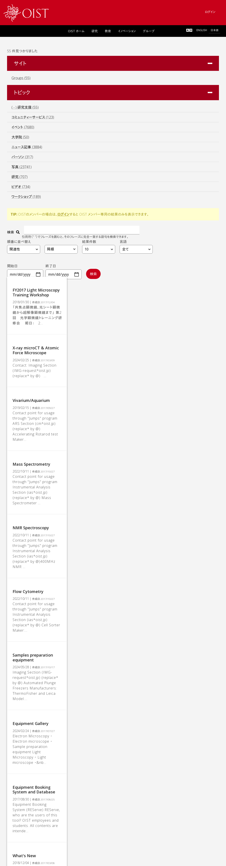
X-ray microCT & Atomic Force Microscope (56, 342)
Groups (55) (20, 79)
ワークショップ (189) (26, 198)
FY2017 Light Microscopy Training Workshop (58, 298)
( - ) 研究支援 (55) (25, 109)
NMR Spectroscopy (34, 484)
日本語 (214, 32)
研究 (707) (19, 178)
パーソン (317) (22, 158)
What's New (27, 729)
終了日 (50, 267)
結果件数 (89, 243)
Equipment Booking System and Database (57, 680)
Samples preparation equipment (47, 582)
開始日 (12, 267)
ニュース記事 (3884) (26, 148)
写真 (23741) (21, 168)
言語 (123, 243)
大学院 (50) (20, 138)
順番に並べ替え (19, 243)
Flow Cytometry (31, 533)
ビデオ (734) (20, 188)
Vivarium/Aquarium (34, 386)
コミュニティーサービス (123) (32, 119)
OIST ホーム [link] (76, 32)
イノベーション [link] (127, 32)
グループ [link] (148, 32)
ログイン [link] (210, 13)
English (201, 32)
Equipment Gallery (34, 631)
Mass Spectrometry (35, 435)
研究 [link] (95, 32)
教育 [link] (108, 32)
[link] (26, 13)
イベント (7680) (22, 128)
